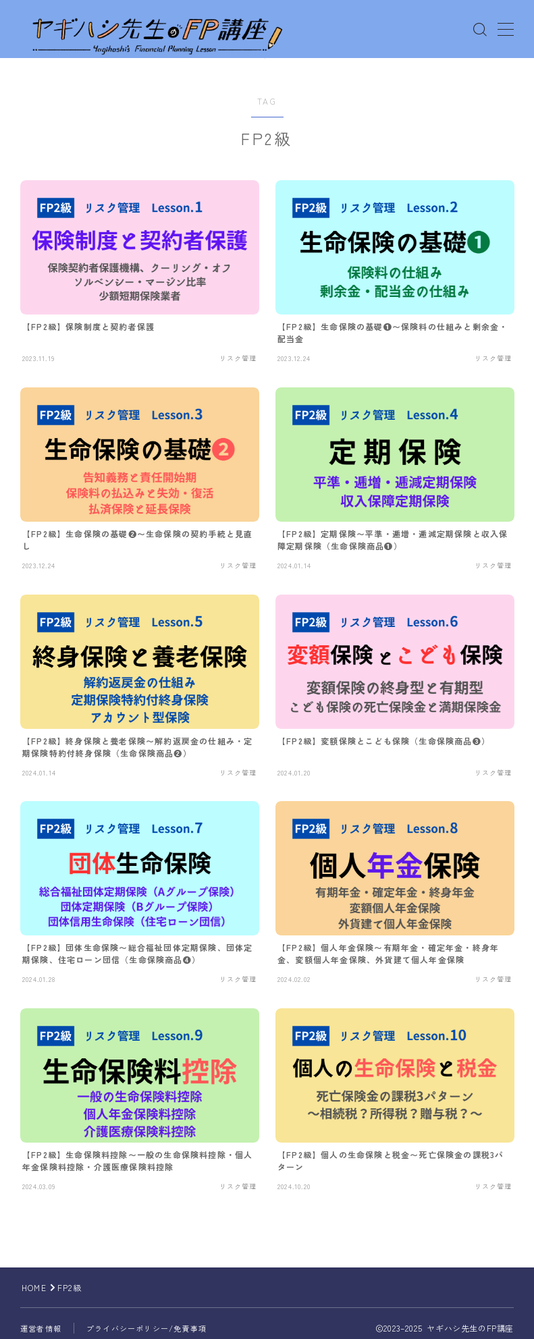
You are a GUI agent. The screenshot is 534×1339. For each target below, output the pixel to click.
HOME (34, 1287)
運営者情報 (40, 1328)
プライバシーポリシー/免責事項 (146, 1328)
